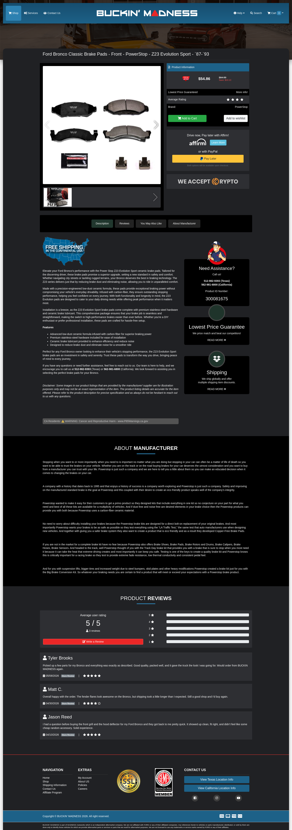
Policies (82, 785)
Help (239, 13)
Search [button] (256, 13)
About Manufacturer (184, 223)
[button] (156, 125)
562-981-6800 (112, 368)
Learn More (218, 142)
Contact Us (51, 13)
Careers (82, 788)
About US (83, 781)
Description (102, 223)
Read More (216, 339)
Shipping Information (54, 785)
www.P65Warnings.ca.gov (133, 420)
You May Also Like (151, 223)
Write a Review (93, 641)
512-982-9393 (82, 368)
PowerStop (241, 106)
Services (31, 13)
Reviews (125, 223)
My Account (84, 777)
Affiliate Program (52, 792)
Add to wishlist (235, 118)
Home (46, 777)
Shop (13, 13)
